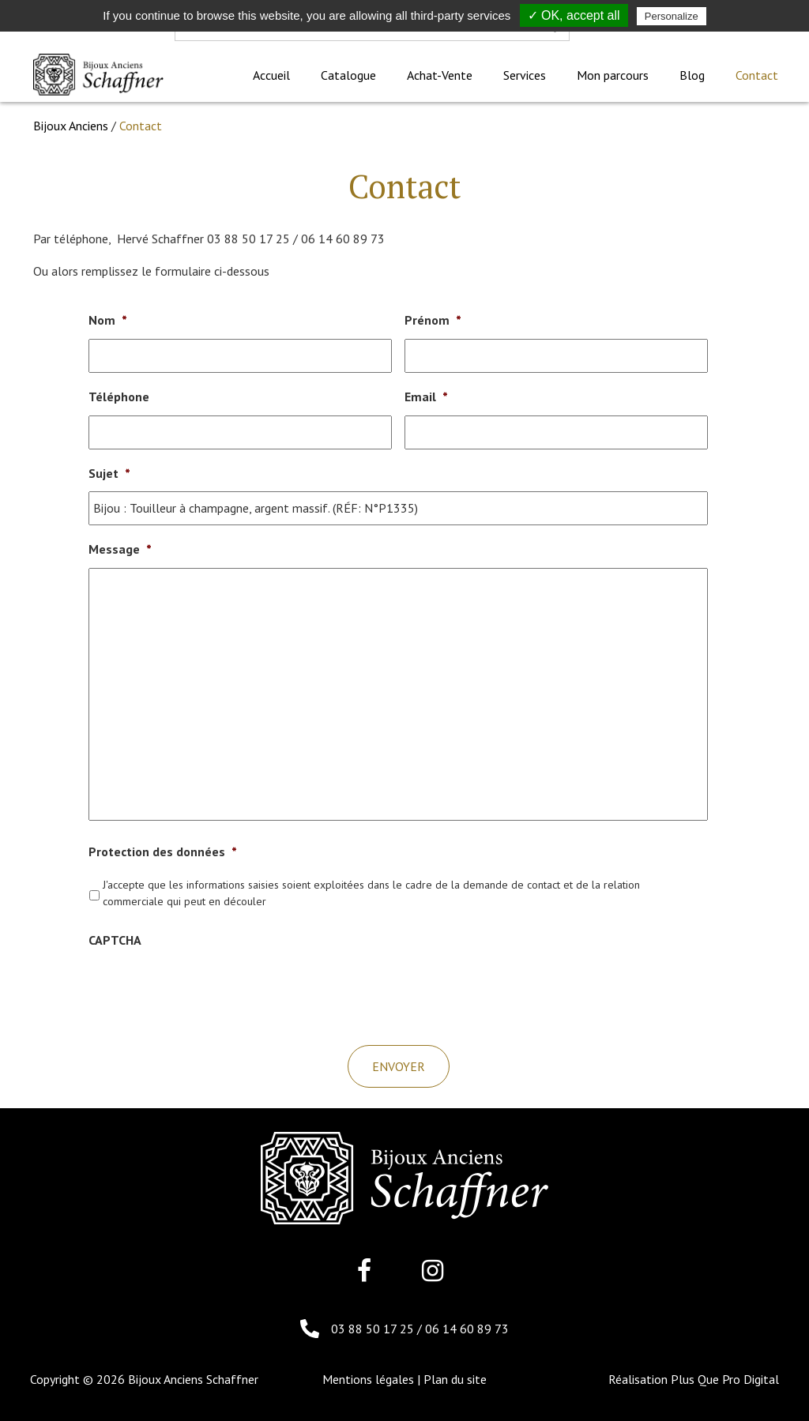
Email (426, 396)
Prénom (432, 320)
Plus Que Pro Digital (725, 1379)
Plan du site (455, 1379)
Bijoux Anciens (70, 125)
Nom (107, 320)
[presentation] (208, 989)
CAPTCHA (114, 940)
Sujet (109, 473)
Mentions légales (368, 1379)
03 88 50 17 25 (374, 1328)
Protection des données (162, 851)
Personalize (671, 16)
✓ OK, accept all (574, 15)
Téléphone (118, 396)
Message (120, 549)
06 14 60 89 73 (467, 1328)
